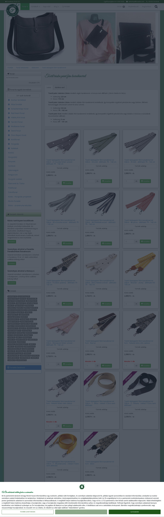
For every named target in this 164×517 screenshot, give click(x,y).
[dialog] (82, 499)
